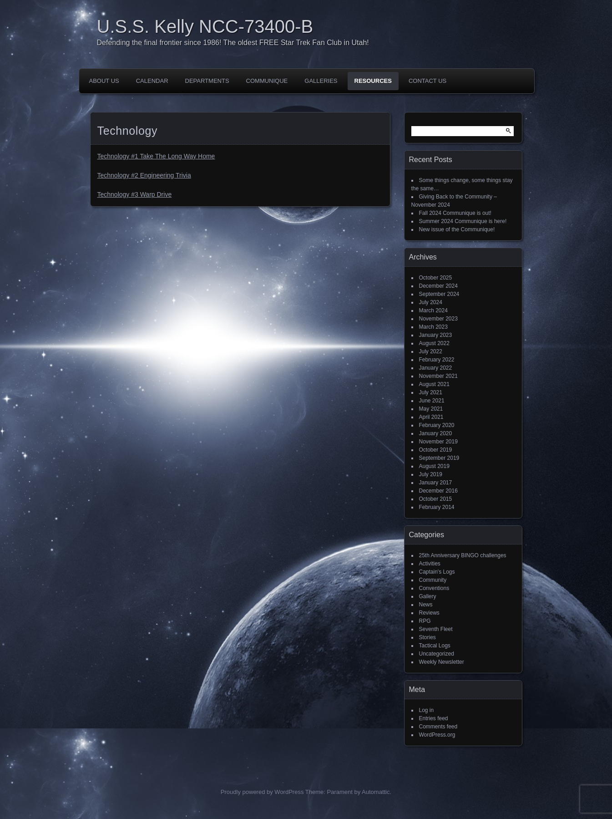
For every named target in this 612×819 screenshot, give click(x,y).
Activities (429, 563)
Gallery (427, 596)
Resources (373, 80)
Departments (207, 80)
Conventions (434, 588)
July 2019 (430, 474)
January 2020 (435, 433)
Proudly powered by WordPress (262, 791)
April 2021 (431, 417)
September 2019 (439, 458)
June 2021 (432, 400)
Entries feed (433, 718)
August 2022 (434, 343)
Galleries (320, 80)
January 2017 (435, 482)
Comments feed (438, 726)
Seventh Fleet (436, 629)
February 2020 (437, 425)
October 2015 (435, 499)
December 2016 (438, 491)
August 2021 (434, 384)
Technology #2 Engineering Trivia (144, 175)
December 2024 (438, 286)
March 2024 (433, 310)
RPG (425, 621)
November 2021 (438, 376)
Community (433, 580)
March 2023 (433, 327)
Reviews (429, 613)
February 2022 (437, 359)
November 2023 (438, 318)
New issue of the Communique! (457, 229)
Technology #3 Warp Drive (134, 194)
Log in (426, 710)
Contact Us (427, 80)
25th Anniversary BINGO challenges (462, 555)
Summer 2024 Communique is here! (463, 221)
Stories (427, 637)
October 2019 (435, 450)
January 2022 (435, 368)
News (426, 604)
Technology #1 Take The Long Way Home (156, 156)
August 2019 (434, 466)
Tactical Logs (434, 645)
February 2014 (437, 507)
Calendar (152, 80)
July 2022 (430, 351)
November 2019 (438, 441)
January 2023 (435, 335)
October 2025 (435, 278)
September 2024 (439, 294)
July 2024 (430, 302)
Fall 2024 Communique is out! (455, 213)
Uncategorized (436, 654)
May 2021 (431, 409)
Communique (267, 80)
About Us (104, 80)
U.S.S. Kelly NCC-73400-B (205, 26)
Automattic (375, 791)
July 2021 (430, 392)
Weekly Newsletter (441, 662)
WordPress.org (437, 735)
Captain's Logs (437, 572)
